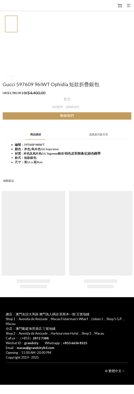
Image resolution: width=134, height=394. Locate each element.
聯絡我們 (67, 116)
